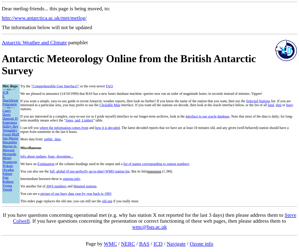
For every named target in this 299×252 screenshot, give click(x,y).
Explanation (46, 164)
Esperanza (9, 122)
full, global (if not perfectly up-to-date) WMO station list (90, 171)
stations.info (71, 179)
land (271, 105)
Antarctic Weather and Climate (34, 42)
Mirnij (6, 158)
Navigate (176, 244)
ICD (158, 244)
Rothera (8, 181)
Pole (5, 178)
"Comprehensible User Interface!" (55, 86)
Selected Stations (258, 101)
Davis (6, 114)
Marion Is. (9, 146)
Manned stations (84, 186)
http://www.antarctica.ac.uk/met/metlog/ (44, 18)
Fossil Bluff (10, 134)
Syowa (7, 185)
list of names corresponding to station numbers (156, 164)
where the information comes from (63, 128)
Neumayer (9, 162)
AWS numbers (56, 186)
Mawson (8, 150)
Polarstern (9, 104)
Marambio (9, 142)
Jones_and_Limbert (79, 120)
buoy (289, 105)
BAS (144, 244)
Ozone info (201, 244)
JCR (5, 92)
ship (278, 105)
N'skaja (7, 166)
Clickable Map (109, 105)
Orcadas (8, 170)
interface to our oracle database (207, 116)
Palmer (7, 174)
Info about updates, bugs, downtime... (46, 156)
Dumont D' (10, 118)
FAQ (109, 86)
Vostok (7, 189)
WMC (110, 244)
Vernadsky (9, 130)
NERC (128, 244)
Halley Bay (10, 126)
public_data (52, 139)
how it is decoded (107, 128)
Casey (6, 111)
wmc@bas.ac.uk (149, 227)
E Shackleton (10, 98)
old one (107, 201)
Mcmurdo (9, 154)
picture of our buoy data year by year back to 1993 (75, 194)
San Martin (10, 138)
